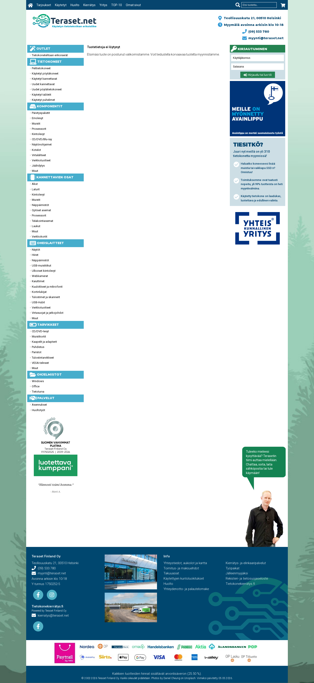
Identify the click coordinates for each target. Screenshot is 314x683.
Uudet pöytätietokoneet (47, 89)
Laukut (36, 226)
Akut (35, 184)
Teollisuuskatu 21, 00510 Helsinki (251, 18)
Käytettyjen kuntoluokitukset (184, 579)
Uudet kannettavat (43, 84)
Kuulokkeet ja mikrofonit (47, 286)
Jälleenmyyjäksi (237, 574)
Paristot (36, 352)
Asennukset (39, 404)
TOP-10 (116, 5)
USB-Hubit (38, 302)
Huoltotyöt (38, 410)
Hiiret (35, 254)
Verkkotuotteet (41, 160)
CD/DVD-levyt (40, 331)
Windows (38, 381)
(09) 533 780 (255, 32)
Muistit (36, 123)
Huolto (75, 5)
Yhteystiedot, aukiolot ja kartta (186, 563)
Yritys (104, 5)
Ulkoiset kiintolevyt (44, 270)
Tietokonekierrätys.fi (47, 607)
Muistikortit (39, 336)
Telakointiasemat (42, 221)
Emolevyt (37, 118)
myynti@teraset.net (262, 38)
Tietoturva (38, 391)
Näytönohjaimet (42, 144)
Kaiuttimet (38, 281)
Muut (35, 170)
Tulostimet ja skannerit (46, 297)
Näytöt (36, 249)
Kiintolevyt (38, 134)
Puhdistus (38, 347)
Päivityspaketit (41, 113)
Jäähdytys (38, 165)
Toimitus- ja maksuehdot (181, 568)
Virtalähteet (39, 155)
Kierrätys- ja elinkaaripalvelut (246, 563)
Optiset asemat (41, 210)
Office (35, 386)
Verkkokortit (39, 236)
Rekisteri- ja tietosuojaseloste (247, 579)
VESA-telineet (40, 362)
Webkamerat (40, 276)
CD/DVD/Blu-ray (42, 139)
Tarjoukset (44, 5)
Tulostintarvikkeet (43, 357)
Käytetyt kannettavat (44, 78)
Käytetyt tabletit (41, 94)
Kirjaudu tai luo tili (258, 75)
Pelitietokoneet (41, 68)
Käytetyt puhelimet (43, 99)
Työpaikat (233, 568)
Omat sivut (133, 5)
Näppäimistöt (40, 205)
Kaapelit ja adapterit (44, 341)
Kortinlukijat (39, 291)
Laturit (36, 189)
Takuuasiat (171, 574)
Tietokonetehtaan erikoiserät (50, 55)
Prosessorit (39, 128)
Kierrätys (90, 5)
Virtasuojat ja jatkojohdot (47, 312)
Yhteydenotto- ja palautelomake (187, 589)
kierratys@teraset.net (51, 616)
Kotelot (36, 150)
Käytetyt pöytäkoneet (45, 73)
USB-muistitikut (41, 265)
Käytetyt (61, 5)
